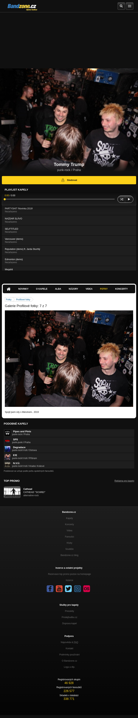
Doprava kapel (69, 623)
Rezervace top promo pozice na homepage (69, 574)
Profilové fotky (23, 299)
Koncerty (121, 289)
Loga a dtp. (69, 667)
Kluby (69, 543)
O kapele (41, 289)
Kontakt (69, 648)
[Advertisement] (69, 40)
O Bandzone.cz (69, 661)
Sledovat (69, 180)
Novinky (23, 289)
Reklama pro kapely (124, 481)
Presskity (69, 611)
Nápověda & (69, 642)
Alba (58, 289)
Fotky (104, 289)
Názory (73, 289)
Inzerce (69, 580)
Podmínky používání (69, 654)
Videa (89, 289)
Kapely (69, 518)
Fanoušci (69, 536)
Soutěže (69, 549)
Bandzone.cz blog (69, 555)
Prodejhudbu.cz (69, 617)
